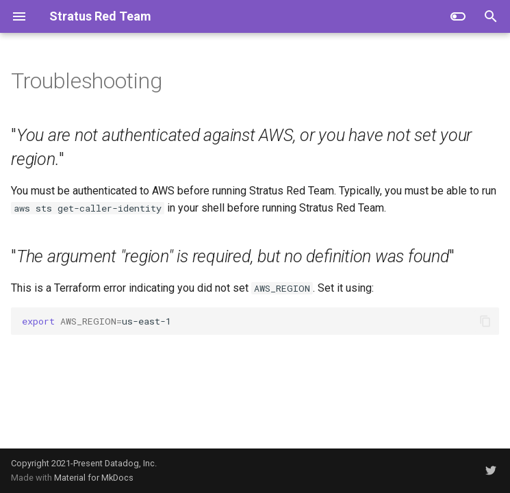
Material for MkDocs (93, 477)
